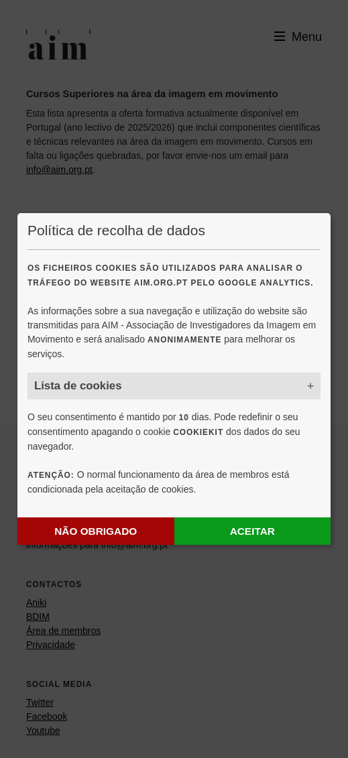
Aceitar (252, 531)
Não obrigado (95, 531)
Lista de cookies (78, 385)
